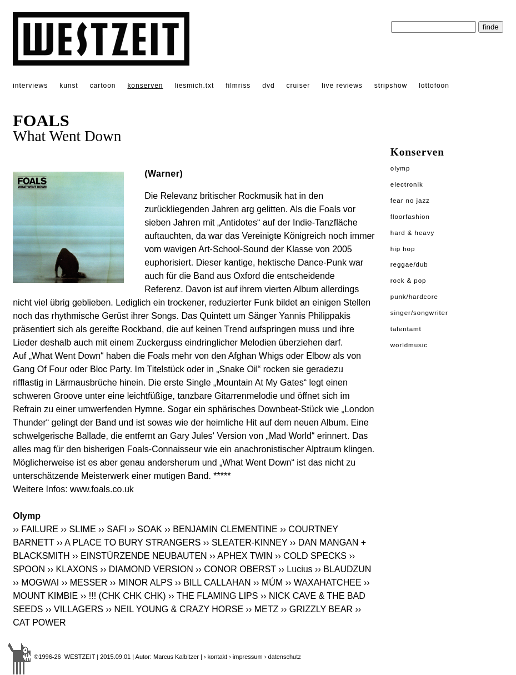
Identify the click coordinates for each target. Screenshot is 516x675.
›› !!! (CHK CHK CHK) (123, 596)
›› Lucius (295, 569)
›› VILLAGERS (74, 609)
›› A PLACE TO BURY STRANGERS (129, 542)
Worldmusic (409, 345)
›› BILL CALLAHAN (213, 582)
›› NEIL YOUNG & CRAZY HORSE (174, 609)
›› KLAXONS (72, 569)
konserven (145, 85)
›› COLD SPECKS (311, 556)
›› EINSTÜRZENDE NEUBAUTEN (139, 556)
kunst (68, 85)
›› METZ (262, 609)
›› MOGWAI (36, 582)
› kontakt (215, 656)
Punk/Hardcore (414, 296)
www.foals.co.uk (102, 489)
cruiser (298, 85)
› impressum (246, 656)
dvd (268, 85)
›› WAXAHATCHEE (323, 582)
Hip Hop (402, 249)
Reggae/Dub (409, 264)
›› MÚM (268, 582)
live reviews (342, 85)
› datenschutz (282, 656)
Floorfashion (410, 216)
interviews (30, 85)
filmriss (238, 85)
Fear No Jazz (410, 200)
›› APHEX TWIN (241, 556)
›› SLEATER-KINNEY (245, 542)
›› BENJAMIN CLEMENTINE (221, 529)
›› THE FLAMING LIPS (213, 596)
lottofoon (434, 85)
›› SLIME (78, 529)
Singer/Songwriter (419, 312)
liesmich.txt (194, 85)
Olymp (400, 168)
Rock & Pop (408, 280)
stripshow (390, 85)
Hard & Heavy (412, 232)
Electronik (406, 184)
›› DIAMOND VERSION (147, 569)
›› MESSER (85, 582)
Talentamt (406, 329)
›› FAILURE (35, 529)
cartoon (103, 85)
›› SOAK (145, 529)
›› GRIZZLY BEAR (317, 609)
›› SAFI (112, 529)
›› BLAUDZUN (343, 569)
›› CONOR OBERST (236, 569)
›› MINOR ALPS (141, 582)
